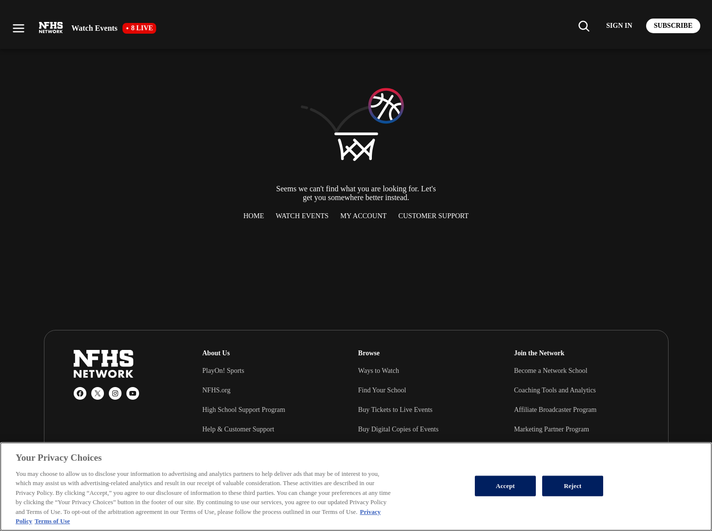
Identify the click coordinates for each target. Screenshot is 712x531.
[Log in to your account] (619, 26)
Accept (505, 486)
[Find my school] (583, 26)
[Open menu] (18, 28)
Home (254, 216)
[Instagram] (115, 393)
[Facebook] (80, 393)
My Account (363, 216)
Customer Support (433, 216)
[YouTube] (132, 393)
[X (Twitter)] (97, 393)
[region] (356, 486)
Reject (572, 486)
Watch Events (302, 216)
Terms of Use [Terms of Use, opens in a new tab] (52, 521)
